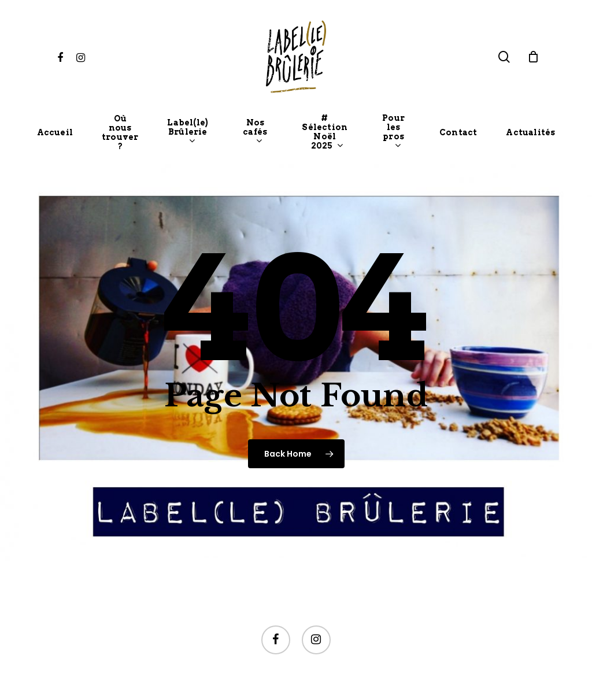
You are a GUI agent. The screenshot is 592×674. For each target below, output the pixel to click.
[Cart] (533, 56)
